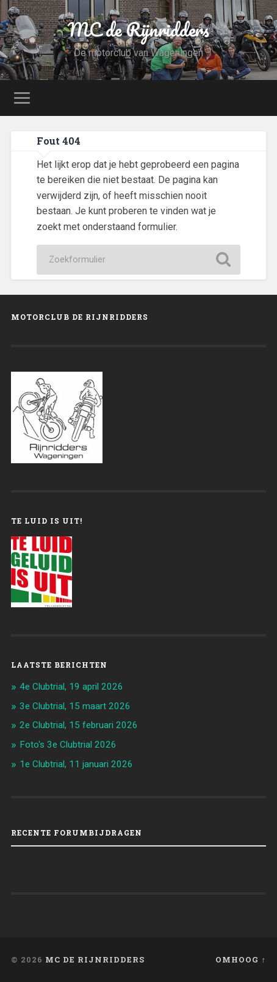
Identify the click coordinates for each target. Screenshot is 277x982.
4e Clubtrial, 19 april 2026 (71, 686)
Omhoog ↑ (240, 959)
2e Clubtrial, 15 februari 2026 (79, 725)
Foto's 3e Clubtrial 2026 (68, 744)
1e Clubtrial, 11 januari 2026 (76, 764)
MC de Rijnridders (138, 30)
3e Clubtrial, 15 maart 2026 (75, 706)
